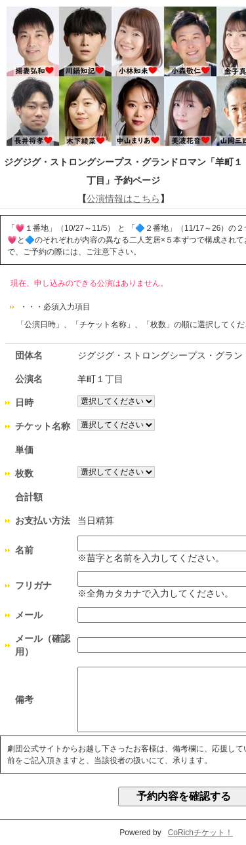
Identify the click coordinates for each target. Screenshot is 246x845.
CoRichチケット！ (200, 832)
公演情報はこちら (123, 198)
